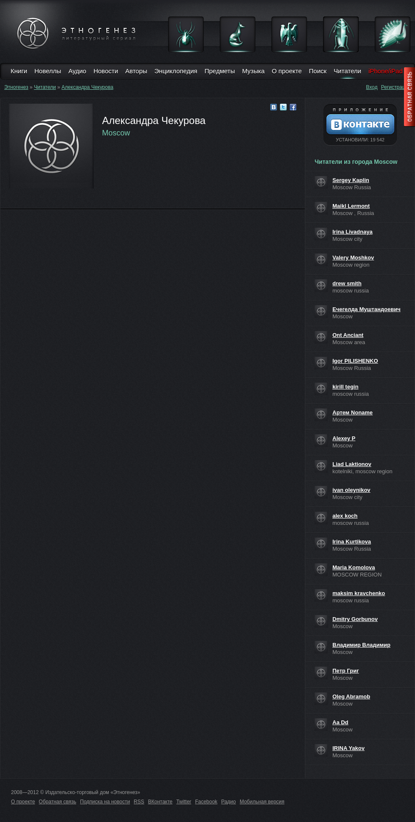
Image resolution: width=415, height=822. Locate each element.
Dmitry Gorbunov (355, 619)
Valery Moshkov (353, 257)
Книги (19, 70)
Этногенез (16, 87)
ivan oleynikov (351, 490)
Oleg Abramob (351, 696)
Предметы (220, 70)
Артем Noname (352, 412)
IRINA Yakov (348, 748)
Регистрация (396, 87)
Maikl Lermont (351, 206)
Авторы (136, 70)
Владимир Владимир (361, 645)
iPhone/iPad (385, 70)
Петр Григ (345, 671)
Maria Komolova (353, 567)
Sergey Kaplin (350, 180)
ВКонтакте (160, 802)
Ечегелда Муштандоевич (366, 309)
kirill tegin (345, 386)
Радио (228, 802)
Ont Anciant (347, 335)
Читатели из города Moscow (356, 161)
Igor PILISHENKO (355, 361)
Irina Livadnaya (352, 232)
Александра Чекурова (87, 87)
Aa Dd (340, 722)
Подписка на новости (105, 802)
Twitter (183, 802)
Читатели (347, 70)
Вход (371, 87)
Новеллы (47, 70)
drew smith (347, 283)
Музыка (253, 70)
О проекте (287, 70)
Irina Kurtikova (351, 541)
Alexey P (343, 438)
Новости (106, 70)
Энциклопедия (176, 70)
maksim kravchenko (358, 593)
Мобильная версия (262, 802)
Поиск (318, 70)
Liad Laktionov (351, 464)
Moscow (116, 133)
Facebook (206, 802)
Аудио (77, 70)
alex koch (344, 516)
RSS (139, 802)
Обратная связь (57, 802)
